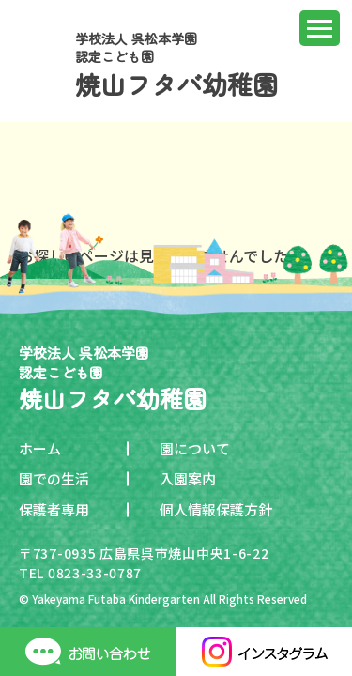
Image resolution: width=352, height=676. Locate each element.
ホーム (40, 448)
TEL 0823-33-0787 (80, 572)
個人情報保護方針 (216, 509)
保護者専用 (54, 509)
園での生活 (54, 478)
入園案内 (188, 478)
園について (195, 448)
